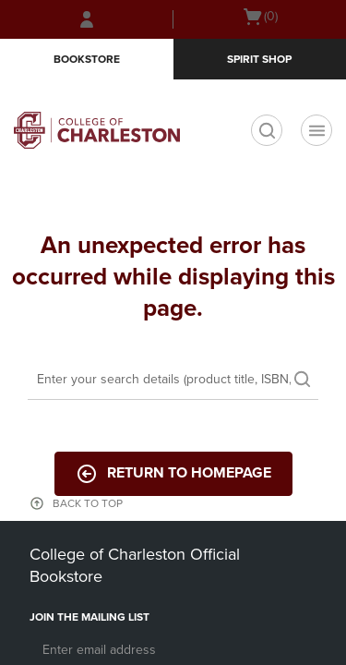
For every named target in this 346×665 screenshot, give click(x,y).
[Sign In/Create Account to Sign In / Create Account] (87, 19)
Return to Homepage (173, 474)
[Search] (173, 380)
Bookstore (87, 59)
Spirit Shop (259, 59)
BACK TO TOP (88, 503)
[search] (266, 130)
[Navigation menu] (316, 130)
